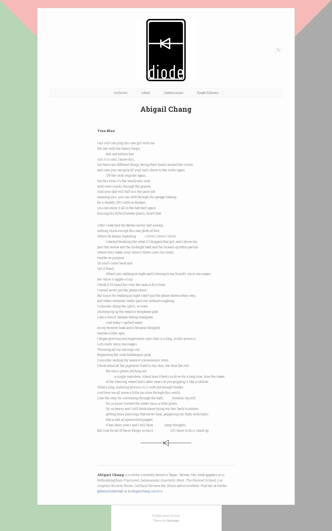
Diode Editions (208, 92)
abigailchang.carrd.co (147, 491)
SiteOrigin (173, 520)
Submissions (173, 92)
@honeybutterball (110, 491)
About (145, 92)
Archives (121, 92)
